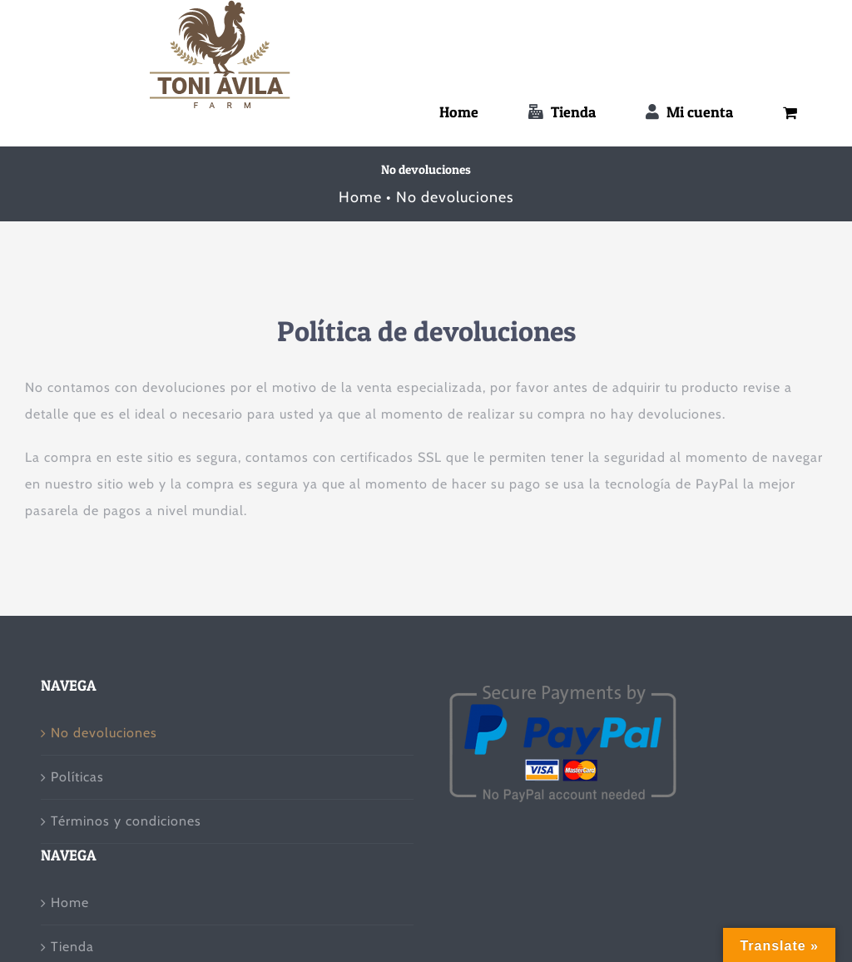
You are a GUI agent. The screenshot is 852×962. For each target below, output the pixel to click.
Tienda (72, 947)
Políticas (77, 777)
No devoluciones (104, 733)
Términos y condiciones (126, 821)
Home (70, 902)
